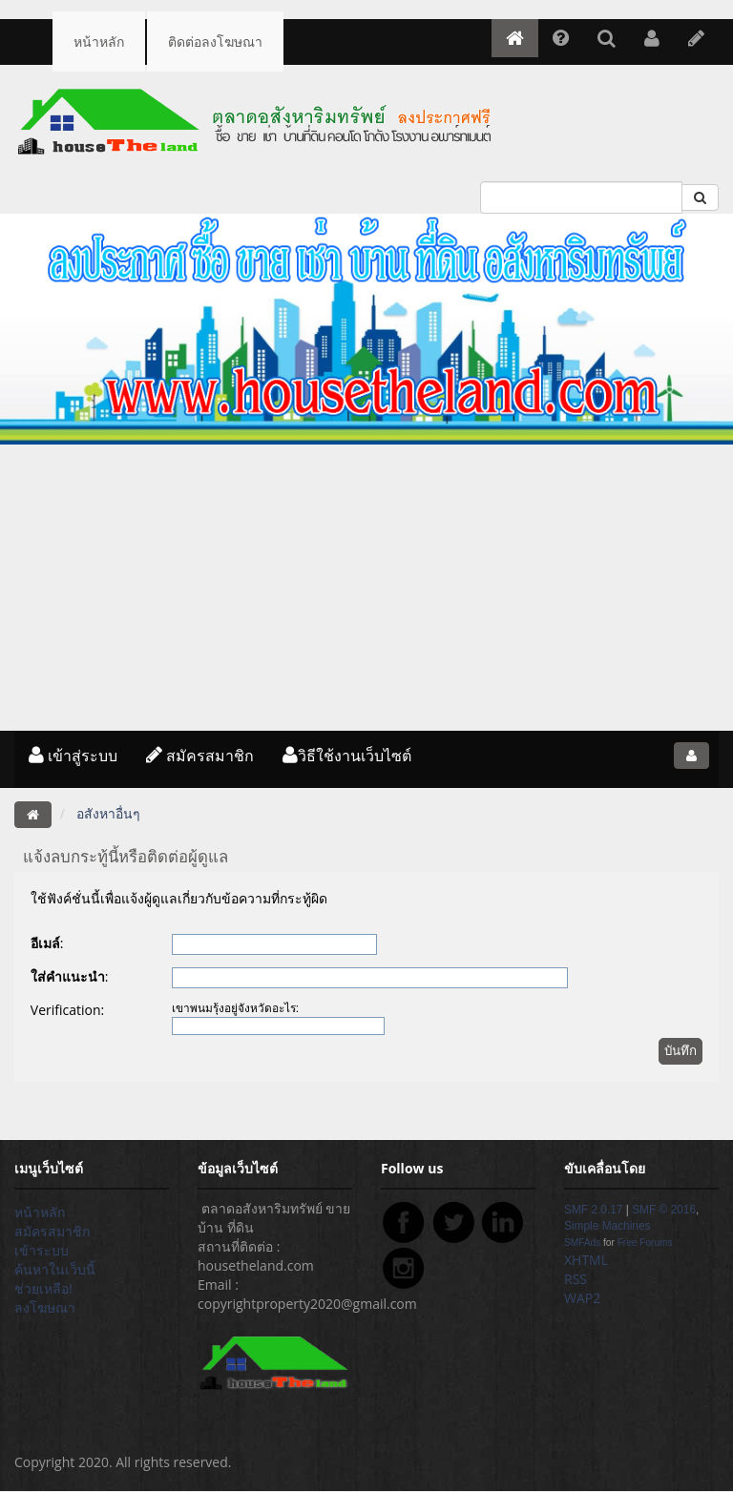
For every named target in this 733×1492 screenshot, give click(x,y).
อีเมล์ (45, 943)
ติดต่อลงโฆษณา (215, 41)
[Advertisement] (366, 587)
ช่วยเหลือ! (43, 1288)
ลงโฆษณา (44, 1307)
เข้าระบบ (41, 1250)
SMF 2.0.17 (593, 1209)
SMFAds (582, 1242)
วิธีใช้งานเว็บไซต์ (347, 755)
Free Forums (645, 1242)
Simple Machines (607, 1226)
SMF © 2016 (664, 1209)
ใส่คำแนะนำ (68, 976)
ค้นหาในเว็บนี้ (54, 1269)
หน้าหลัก (98, 41)
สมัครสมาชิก (200, 755)
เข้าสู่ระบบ (73, 755)
